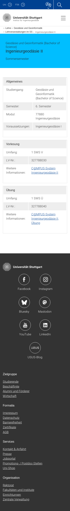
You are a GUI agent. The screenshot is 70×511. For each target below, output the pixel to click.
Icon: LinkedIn (45, 325)
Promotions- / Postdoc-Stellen (22, 463)
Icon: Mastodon (44, 302)
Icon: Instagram (45, 279)
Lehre (8, 28)
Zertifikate (9, 427)
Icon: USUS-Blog (35, 347)
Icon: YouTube (25, 325)
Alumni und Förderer (16, 391)
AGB (6, 432)
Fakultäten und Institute (18, 490)
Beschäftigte (11, 386)
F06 (17, 4)
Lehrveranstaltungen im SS (18, 32)
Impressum (10, 413)
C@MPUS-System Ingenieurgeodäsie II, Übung (45, 218)
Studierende (10, 381)
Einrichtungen (12, 494)
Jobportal (9, 458)
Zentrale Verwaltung (16, 499)
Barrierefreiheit (12, 422)
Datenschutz (11, 418)
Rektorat (8, 485)
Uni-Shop (9, 468)
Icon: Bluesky (24, 302)
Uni (4, 4)
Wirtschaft (9, 396)
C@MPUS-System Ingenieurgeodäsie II (44, 170)
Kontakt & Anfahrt (14, 449)
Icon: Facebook (24, 279)
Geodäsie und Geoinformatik (28, 28)
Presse (7, 454)
